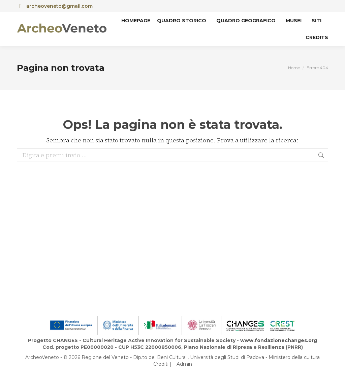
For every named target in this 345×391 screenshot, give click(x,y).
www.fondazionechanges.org (278, 340)
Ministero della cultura (294, 357)
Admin (184, 364)
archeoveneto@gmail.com (55, 6)
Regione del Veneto (105, 357)
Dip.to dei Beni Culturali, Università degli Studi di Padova (198, 357)
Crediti (160, 364)
